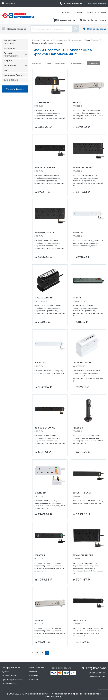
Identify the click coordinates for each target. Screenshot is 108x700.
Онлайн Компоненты (35, 693)
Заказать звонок (96, 3)
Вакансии (33, 676)
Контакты (100, 12)
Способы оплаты (9, 676)
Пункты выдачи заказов (12, 680)
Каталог (65, 12)
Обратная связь (98, 677)
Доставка (77, 12)
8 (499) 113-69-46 (73, 3)
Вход (86, 20)
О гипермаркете (36, 668)
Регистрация (98, 20)
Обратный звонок (97, 673)
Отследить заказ (96, 29)
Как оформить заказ (11, 668)
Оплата (89, 12)
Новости (33, 672)
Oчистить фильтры (15, 89)
